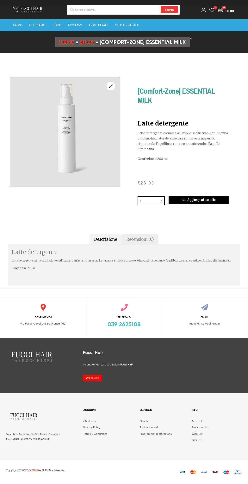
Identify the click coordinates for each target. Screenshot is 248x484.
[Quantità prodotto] (151, 200)
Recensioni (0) (140, 239)
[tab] (106, 239)
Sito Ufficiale (127, 25)
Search (169, 9)
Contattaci (98, 25)
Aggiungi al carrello (201, 199)
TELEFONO (124, 317)
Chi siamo (37, 25)
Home (17, 25)
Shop (57, 25)
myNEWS (75, 25)
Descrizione (105, 239)
